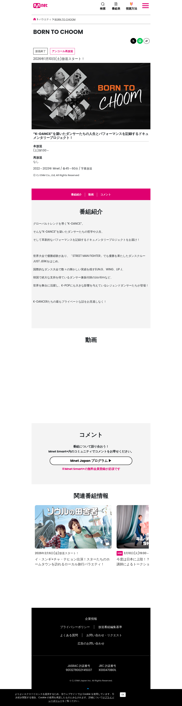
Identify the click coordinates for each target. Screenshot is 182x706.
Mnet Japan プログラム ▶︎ (91, 460)
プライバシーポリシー (75, 627)
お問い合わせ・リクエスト (104, 635)
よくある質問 (69, 635)
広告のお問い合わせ (91, 643)
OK (122, 694)
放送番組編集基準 (110, 627)
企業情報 (91, 619)
